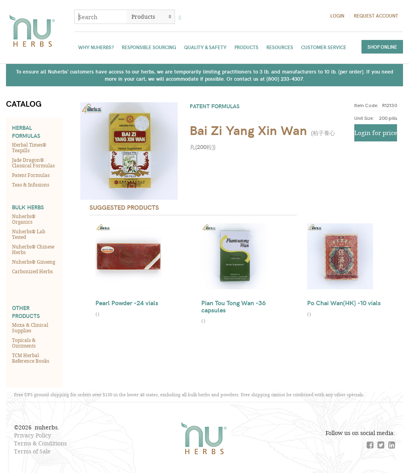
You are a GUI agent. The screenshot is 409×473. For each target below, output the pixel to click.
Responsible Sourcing (149, 47)
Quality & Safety (205, 47)
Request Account (376, 15)
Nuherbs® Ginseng (33, 261)
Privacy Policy (32, 435)
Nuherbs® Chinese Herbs (33, 249)
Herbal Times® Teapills (29, 147)
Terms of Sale (32, 451)
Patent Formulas (31, 175)
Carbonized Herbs (32, 271)
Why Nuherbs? (96, 47)
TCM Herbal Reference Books (30, 358)
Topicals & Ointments (24, 343)
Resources (279, 47)
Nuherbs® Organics (24, 219)
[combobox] (101, 17)
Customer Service (323, 47)
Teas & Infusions (30, 184)
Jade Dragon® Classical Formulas (33, 163)
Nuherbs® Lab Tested (28, 234)
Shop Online (382, 47)
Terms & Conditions (40, 443)
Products (246, 47)
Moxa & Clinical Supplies (30, 328)
